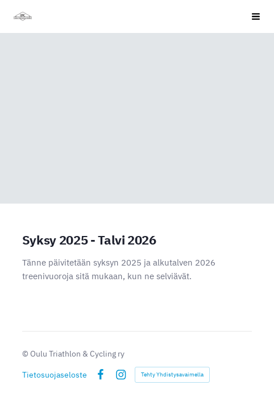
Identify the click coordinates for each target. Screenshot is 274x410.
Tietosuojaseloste (54, 375)
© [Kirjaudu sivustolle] (26, 354)
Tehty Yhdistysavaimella (172, 374)
